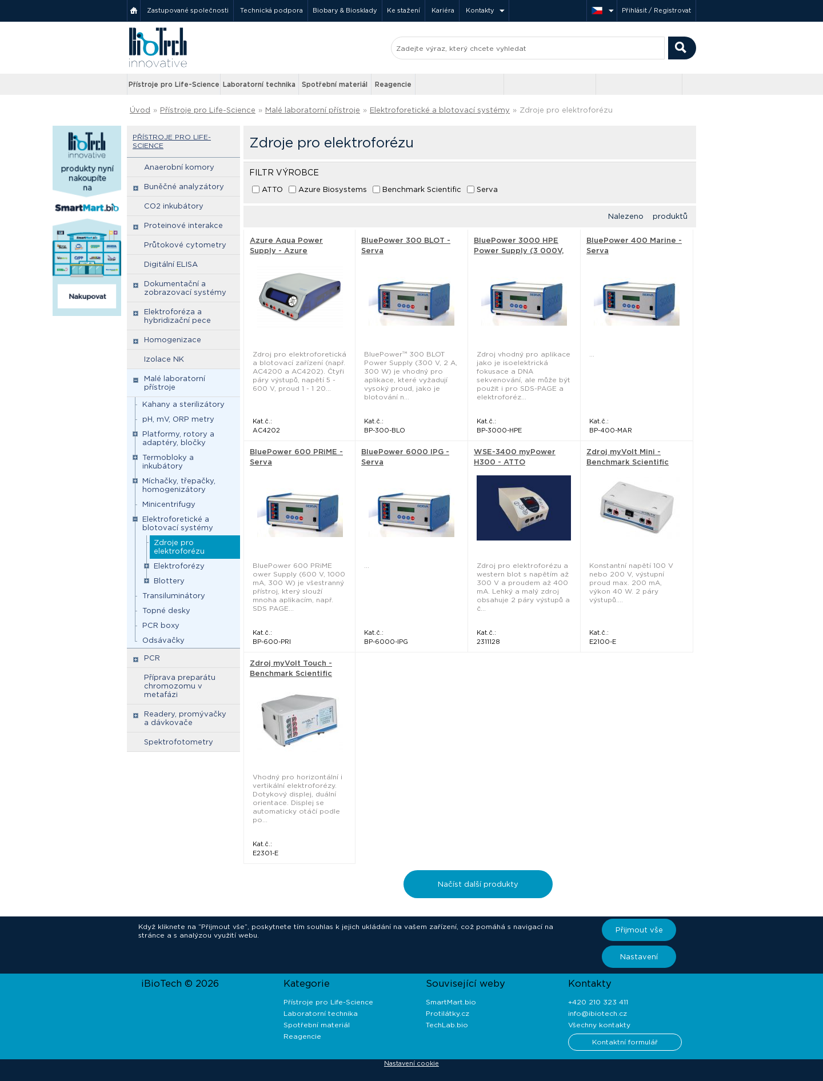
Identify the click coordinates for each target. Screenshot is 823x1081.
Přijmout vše (639, 930)
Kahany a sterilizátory (183, 404)
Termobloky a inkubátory (168, 461)
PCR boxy (160, 625)
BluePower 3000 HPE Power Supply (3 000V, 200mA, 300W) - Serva (519, 250)
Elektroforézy (179, 566)
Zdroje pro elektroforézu (566, 110)
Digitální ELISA (171, 264)
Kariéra (443, 10)
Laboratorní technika (259, 84)
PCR (152, 658)
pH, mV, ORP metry (178, 419)
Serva (487, 189)
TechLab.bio (447, 1024)
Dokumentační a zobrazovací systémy (185, 288)
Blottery (169, 580)
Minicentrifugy (168, 504)
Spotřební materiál (334, 84)
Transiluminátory (173, 595)
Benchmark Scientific (421, 189)
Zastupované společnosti (188, 10)
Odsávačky (163, 640)
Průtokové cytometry (185, 245)
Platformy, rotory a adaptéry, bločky (178, 438)
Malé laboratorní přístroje (312, 110)
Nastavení (639, 956)
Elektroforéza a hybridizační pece (177, 316)
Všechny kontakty (599, 1024)
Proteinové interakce (183, 225)
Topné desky (166, 610)
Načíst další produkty (478, 884)
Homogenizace (172, 339)
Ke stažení (403, 10)
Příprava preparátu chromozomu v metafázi (179, 686)
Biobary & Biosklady (345, 10)
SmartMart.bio (451, 1002)
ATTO (272, 189)
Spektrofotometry (178, 742)
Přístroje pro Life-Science (174, 84)
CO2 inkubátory (173, 206)
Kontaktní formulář (625, 1042)
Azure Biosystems (332, 189)
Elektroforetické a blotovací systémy (440, 110)
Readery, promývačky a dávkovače (185, 718)
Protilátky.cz (447, 1013)
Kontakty (480, 10)
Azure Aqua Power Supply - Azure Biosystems (286, 250)
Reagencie (393, 84)
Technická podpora (271, 10)
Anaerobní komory (179, 167)
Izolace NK (164, 359)
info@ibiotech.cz (597, 1013)
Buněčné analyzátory (184, 186)
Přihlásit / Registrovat (656, 10)
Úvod (140, 110)
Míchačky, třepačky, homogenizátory (178, 485)
